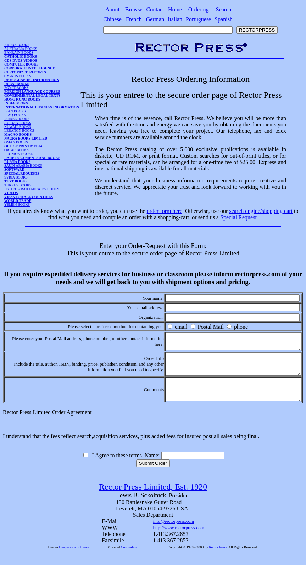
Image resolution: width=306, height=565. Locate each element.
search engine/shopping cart (261, 211)
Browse (134, 9)
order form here (164, 211)
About (112, 9)
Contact (155, 9)
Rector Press (218, 559)
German (155, 19)
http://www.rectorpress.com (178, 539)
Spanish (224, 19)
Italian (175, 19)
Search (224, 9)
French (133, 19)
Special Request (238, 217)
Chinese (112, 19)
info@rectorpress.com (173, 533)
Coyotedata (129, 559)
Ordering (198, 9)
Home (175, 9)
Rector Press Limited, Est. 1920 (153, 498)
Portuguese (198, 19)
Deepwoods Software (74, 559)
